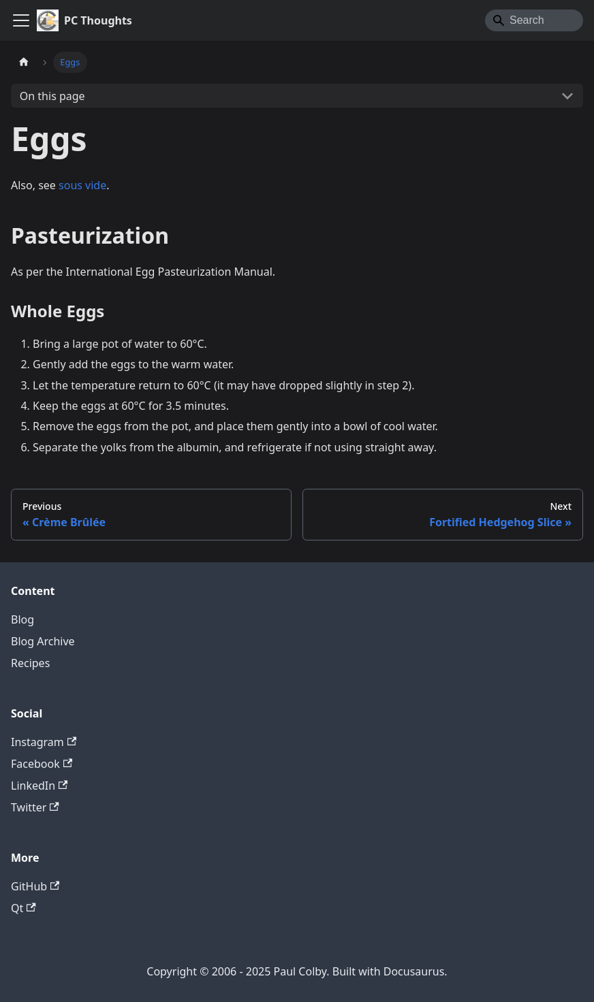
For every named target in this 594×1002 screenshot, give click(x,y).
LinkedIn (39, 785)
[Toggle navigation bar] (21, 20)
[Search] (534, 20)
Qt (23, 908)
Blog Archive (43, 641)
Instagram (43, 741)
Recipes (30, 663)
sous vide (82, 185)
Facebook (41, 763)
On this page (52, 95)
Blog (22, 619)
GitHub (35, 886)
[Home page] (24, 62)
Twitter (35, 807)
